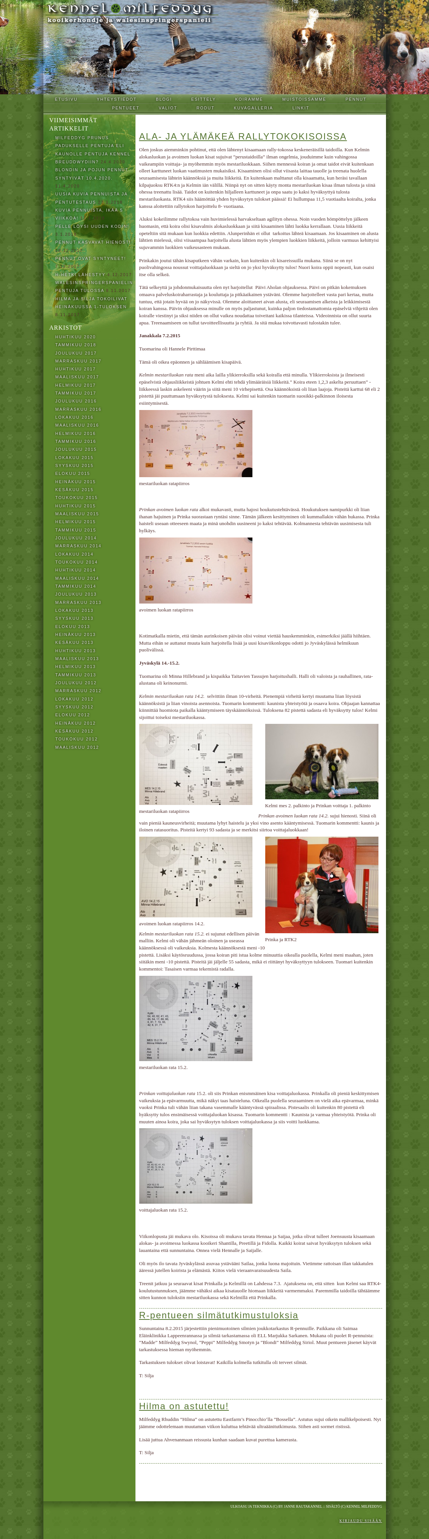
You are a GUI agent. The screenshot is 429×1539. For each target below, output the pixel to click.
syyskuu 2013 (74, 618)
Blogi (164, 99)
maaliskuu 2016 (77, 425)
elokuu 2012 (73, 715)
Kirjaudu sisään (361, 1521)
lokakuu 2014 (74, 554)
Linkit (300, 108)
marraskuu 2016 (78, 409)
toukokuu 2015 (76, 497)
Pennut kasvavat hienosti (93, 242)
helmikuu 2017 (75, 385)
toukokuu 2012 (76, 739)
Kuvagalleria (253, 108)
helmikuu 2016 (75, 433)
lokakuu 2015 (74, 457)
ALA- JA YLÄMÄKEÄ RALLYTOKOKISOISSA (243, 136)
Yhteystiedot (117, 99)
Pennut (356, 99)
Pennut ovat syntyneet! (90, 258)
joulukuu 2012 (76, 682)
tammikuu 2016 (76, 441)
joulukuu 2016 (76, 401)
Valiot (168, 108)
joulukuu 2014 (76, 538)
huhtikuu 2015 (75, 506)
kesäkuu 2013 (74, 642)
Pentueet (126, 108)
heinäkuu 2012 (75, 723)
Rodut (206, 108)
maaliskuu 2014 (77, 578)
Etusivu (66, 99)
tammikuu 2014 (76, 586)
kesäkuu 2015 (74, 489)
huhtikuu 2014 (75, 570)
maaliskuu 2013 (77, 658)
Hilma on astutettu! (184, 1406)
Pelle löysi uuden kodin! (92, 226)
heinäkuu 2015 (75, 481)
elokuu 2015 (73, 473)
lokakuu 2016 (74, 417)
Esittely (203, 99)
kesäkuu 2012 (74, 731)
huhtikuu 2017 (75, 369)
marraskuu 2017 (78, 361)
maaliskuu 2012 (77, 747)
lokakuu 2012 (74, 699)
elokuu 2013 (73, 626)
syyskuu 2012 (74, 707)
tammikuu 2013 (76, 675)
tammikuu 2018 (76, 345)
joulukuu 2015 (76, 449)
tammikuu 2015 (76, 530)
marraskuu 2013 (78, 602)
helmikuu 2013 (75, 666)
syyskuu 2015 (74, 465)
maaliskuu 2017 (77, 377)
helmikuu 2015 (75, 521)
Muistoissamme (304, 99)
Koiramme (249, 99)
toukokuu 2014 (76, 562)
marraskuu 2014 (78, 546)
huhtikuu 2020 (75, 337)
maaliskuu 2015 (77, 513)
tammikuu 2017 (76, 393)
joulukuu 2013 (76, 594)
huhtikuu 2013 (75, 650)
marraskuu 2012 (78, 690)
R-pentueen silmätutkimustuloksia (219, 1315)
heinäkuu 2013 (75, 634)
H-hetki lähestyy (80, 274)
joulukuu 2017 (76, 353)
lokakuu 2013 (74, 610)
